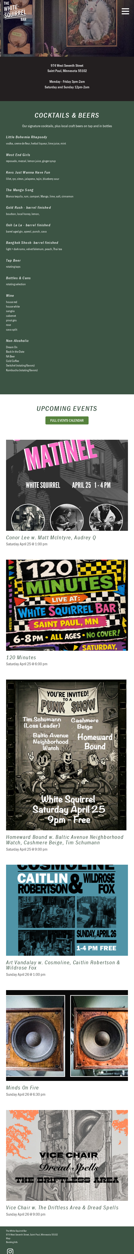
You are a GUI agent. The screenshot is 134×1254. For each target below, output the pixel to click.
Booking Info (12, 1242)
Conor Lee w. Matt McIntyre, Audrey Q (67, 496)
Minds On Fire (67, 1046)
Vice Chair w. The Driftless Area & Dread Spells (67, 1166)
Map (8, 1238)
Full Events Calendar (67, 420)
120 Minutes (67, 616)
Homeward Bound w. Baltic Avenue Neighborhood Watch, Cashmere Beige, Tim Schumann (67, 768)
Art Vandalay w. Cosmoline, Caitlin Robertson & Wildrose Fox (67, 924)
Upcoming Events (67, 408)
